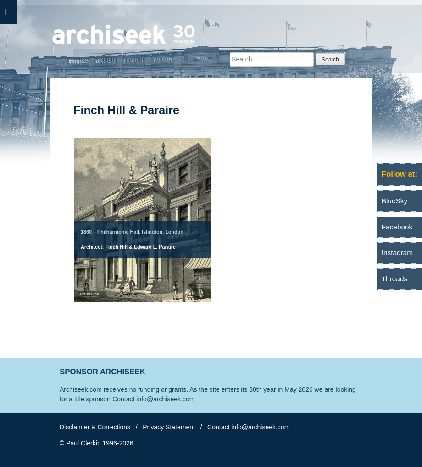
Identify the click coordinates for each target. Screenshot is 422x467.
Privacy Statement (169, 427)
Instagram (397, 252)
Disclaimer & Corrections (95, 427)
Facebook (397, 227)
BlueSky (394, 201)
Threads (394, 279)
